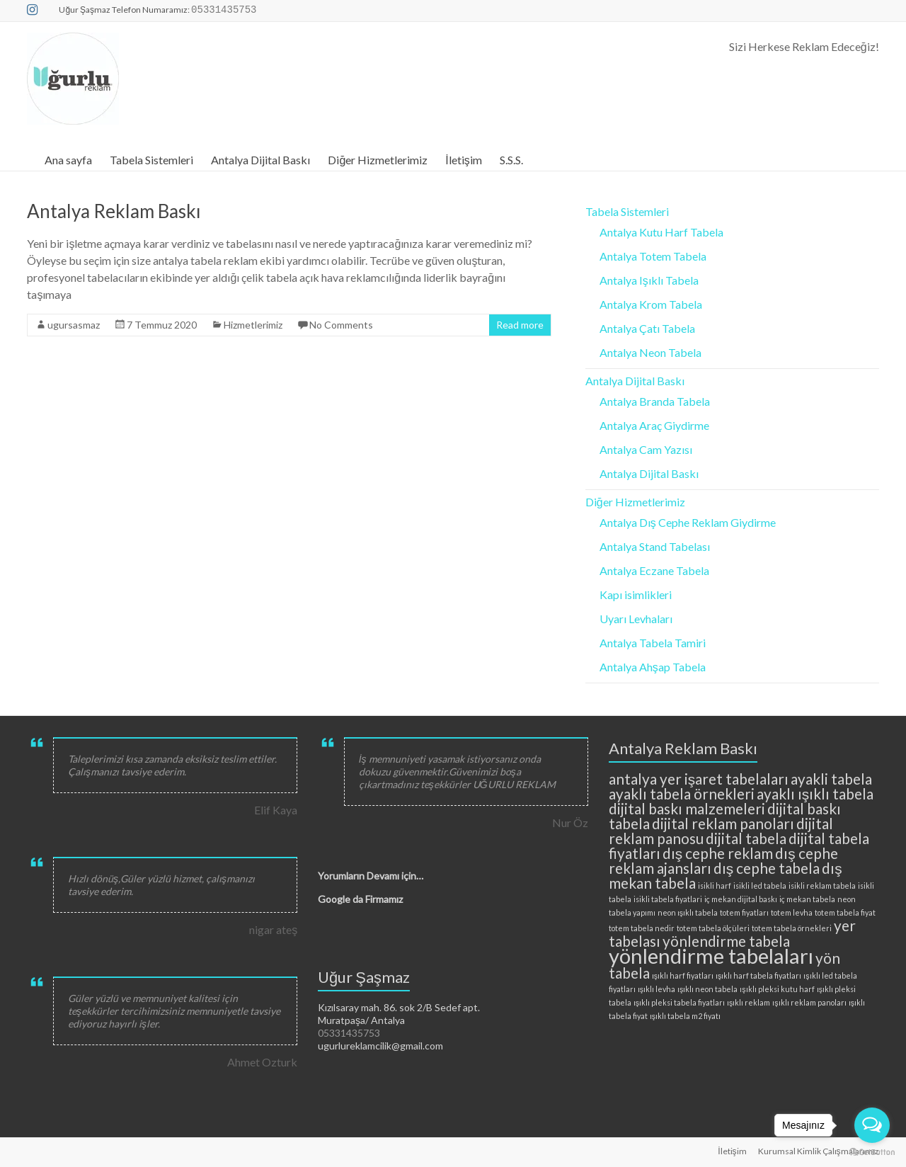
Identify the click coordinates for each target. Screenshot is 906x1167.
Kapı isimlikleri (636, 594)
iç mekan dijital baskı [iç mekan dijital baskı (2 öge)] (740, 899)
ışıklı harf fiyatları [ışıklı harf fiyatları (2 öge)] (682, 975)
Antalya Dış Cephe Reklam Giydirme (688, 522)
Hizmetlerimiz (253, 325)
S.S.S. (511, 159)
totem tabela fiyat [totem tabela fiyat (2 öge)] (845, 912)
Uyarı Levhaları (636, 618)
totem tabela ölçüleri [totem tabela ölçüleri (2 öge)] (713, 928)
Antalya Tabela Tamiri (653, 642)
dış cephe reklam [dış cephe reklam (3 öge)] (718, 853)
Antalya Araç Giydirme (654, 425)
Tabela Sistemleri (151, 159)
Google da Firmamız (360, 899)
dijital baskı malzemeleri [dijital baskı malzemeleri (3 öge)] (687, 808)
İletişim (463, 159)
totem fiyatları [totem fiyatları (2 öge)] (744, 912)
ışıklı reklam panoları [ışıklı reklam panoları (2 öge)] (809, 1002)
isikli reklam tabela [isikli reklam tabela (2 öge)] (822, 885)
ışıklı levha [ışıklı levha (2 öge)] (656, 989)
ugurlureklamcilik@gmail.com (380, 1046)
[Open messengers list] (872, 1125)
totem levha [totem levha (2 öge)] (792, 912)
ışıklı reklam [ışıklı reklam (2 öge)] (748, 1002)
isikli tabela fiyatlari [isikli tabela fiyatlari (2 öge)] (667, 899)
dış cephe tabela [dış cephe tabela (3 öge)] (766, 868)
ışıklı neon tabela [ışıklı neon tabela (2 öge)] (707, 989)
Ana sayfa (68, 159)
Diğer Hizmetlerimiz (378, 159)
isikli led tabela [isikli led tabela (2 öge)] (759, 885)
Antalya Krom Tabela (651, 304)
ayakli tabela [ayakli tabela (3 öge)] (831, 778)
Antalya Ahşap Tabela (653, 666)
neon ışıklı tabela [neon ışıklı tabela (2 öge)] (688, 912)
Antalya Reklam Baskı (114, 211)
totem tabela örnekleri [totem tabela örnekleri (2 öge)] (792, 928)
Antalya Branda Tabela (655, 401)
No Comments (341, 325)
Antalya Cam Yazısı (646, 449)
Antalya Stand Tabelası (655, 546)
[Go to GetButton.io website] (872, 1152)
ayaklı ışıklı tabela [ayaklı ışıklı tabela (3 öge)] (815, 793)
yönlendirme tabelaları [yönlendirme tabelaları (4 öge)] (711, 955)
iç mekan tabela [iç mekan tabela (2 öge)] (807, 899)
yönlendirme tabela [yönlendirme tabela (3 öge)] (726, 941)
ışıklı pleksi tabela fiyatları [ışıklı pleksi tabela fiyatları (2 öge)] (679, 1002)
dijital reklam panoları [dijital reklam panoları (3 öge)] (723, 823)
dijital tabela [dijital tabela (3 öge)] (746, 838)
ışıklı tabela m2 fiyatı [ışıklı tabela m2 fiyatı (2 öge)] (685, 1015)
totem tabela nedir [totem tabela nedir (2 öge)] (642, 928)
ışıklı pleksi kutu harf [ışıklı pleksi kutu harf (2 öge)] (777, 989)
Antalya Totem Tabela (653, 256)
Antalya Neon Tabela (650, 352)
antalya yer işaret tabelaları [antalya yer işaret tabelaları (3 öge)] (699, 778)
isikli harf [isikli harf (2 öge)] (714, 885)
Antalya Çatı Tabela (647, 328)
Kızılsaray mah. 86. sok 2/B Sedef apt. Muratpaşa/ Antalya (399, 1013)
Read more (520, 325)
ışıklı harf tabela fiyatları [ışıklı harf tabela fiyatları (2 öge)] (758, 975)
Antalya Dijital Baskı (260, 159)
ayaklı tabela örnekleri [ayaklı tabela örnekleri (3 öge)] (682, 793)
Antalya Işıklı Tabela (649, 280)
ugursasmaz (73, 325)
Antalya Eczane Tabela (654, 570)
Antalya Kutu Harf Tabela (661, 232)
